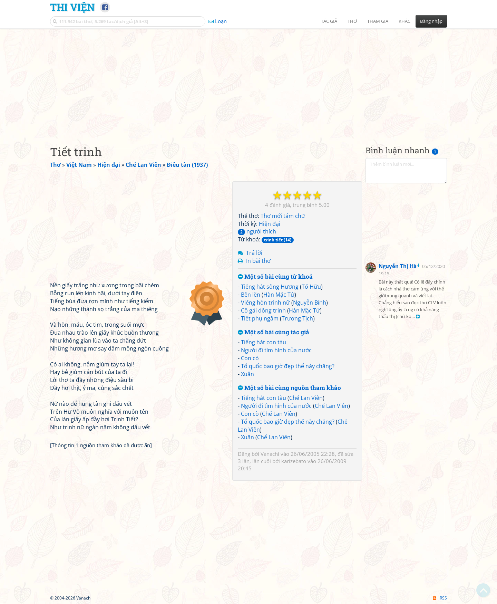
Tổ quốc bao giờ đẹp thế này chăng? (287, 366)
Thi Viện (72, 6)
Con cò (250, 358)
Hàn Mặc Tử (278, 294)
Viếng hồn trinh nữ (265, 302)
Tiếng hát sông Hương (270, 286)
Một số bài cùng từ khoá (275, 277)
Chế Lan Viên (306, 398)
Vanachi (270, 453)
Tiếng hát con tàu (263, 342)
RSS (440, 598)
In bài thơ (258, 261)
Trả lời (254, 253)
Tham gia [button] (377, 21)
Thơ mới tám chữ (283, 216)
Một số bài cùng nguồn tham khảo (289, 388)
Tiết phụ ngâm (260, 318)
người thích (257, 231)
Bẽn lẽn (250, 294)
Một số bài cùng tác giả (273, 332)
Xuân (247, 374)
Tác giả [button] (329, 21)
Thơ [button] (352, 21)
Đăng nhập (431, 21)
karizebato (293, 461)
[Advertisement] (248, 81)
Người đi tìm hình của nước (276, 350)
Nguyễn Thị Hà (398, 265)
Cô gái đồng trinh (263, 310)
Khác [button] (404, 21)
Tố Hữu (311, 286)
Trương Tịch (297, 318)
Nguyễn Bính (309, 302)
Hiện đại (269, 224)
